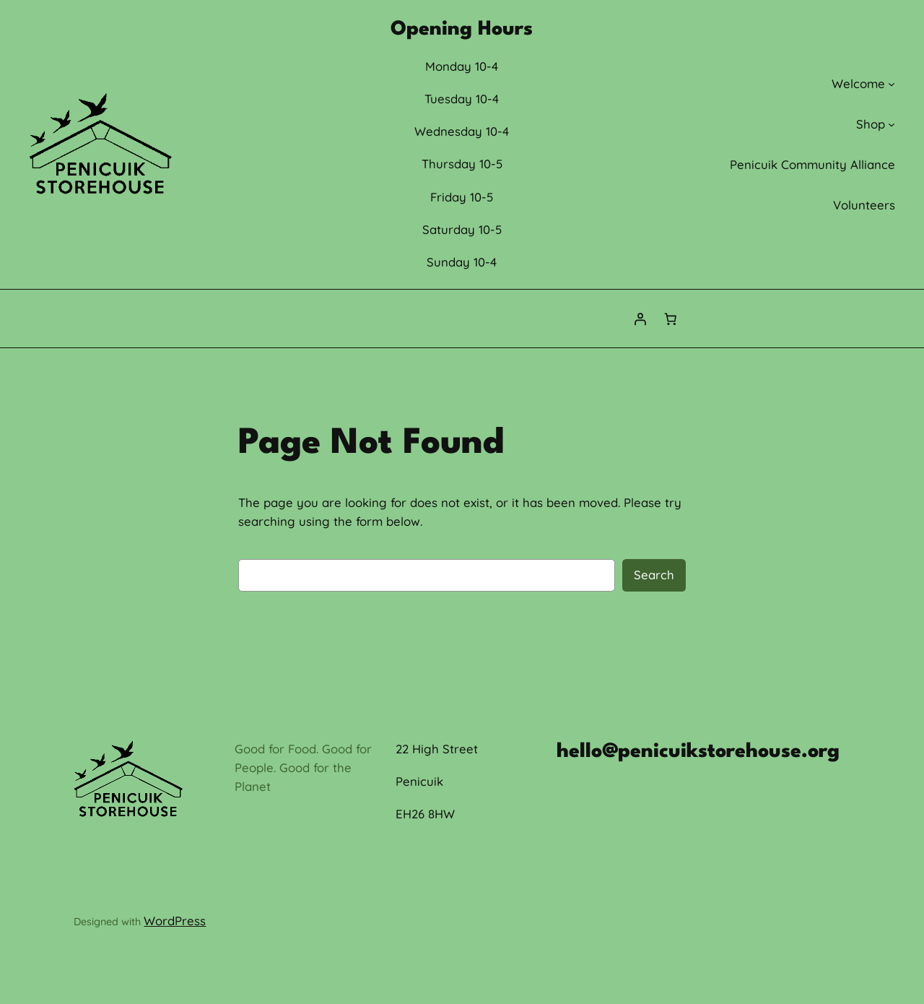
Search (654, 574)
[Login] (640, 318)
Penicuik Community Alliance (812, 164)
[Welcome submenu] (891, 83)
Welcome (858, 83)
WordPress (175, 920)
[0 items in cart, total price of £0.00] (670, 318)
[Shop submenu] (891, 124)
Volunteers (864, 204)
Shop (870, 123)
